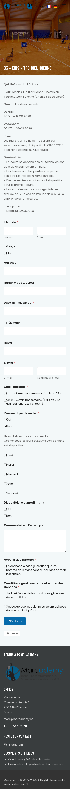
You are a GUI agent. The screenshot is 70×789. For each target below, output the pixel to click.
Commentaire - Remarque (23, 525)
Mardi (10, 465)
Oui (8, 419)
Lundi (9, 455)
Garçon (11, 246)
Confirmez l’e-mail (48, 377)
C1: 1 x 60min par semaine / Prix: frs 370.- (33, 393)
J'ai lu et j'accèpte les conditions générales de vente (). (35, 595)
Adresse (11, 262)
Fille (8, 253)
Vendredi (12, 493)
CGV (23, 597)
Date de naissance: (19, 302)
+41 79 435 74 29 (15, 726)
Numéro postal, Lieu (20, 282)
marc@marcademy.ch (18, 719)
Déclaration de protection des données (35, 764)
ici (34, 610)
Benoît (24, 784)
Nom (40, 237)
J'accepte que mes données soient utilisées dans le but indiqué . (36, 608)
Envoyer (15, 621)
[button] (64, 6)
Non (9, 426)
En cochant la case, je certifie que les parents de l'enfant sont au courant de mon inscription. (36, 570)
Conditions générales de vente (29, 759)
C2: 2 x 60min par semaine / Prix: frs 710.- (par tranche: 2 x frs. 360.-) (34, 402)
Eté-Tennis (12, 633)
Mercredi (12, 474)
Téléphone (13, 322)
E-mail (8, 377)
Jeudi (9, 484)
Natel (8, 342)
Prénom (8, 237)
